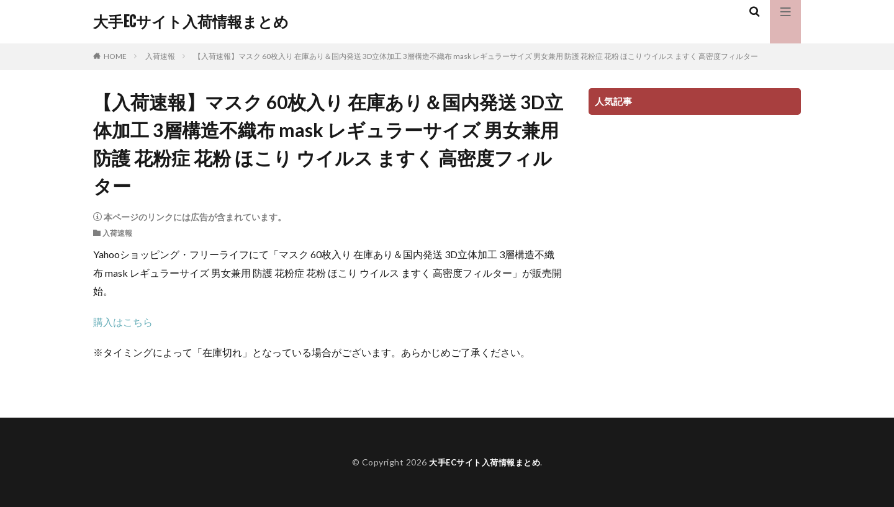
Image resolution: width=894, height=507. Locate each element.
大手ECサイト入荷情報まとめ (191, 21)
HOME (115, 56)
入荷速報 (160, 56)
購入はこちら (123, 322)
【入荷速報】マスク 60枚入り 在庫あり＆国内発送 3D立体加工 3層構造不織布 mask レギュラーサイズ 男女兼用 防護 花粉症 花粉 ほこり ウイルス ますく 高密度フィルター (476, 56)
